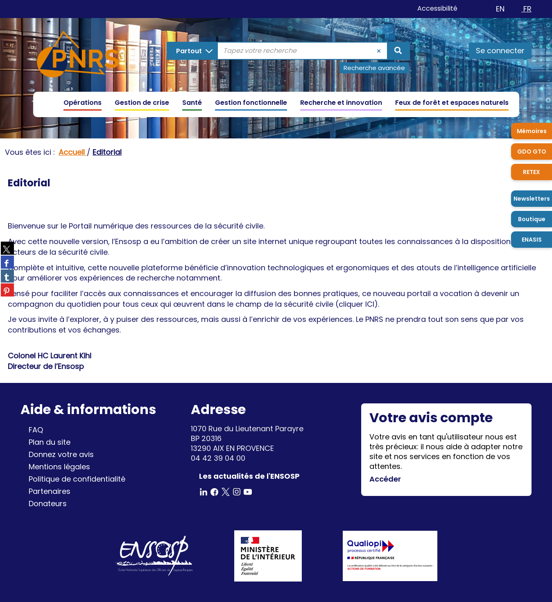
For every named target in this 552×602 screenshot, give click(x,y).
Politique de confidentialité (77, 479)
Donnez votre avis (61, 454)
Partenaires (49, 491)
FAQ (36, 430)
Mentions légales (59, 467)
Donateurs (48, 503)
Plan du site (49, 442)
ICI (369, 304)
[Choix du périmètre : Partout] (192, 51)
